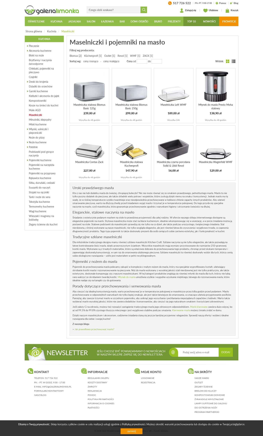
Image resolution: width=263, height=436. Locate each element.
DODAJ (225, 352)
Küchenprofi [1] (93, 55)
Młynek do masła (126, 277)
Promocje (229, 21)
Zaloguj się (188, 10)
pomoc (92, 395)
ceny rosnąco (90, 61)
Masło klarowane (199, 306)
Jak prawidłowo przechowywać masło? (94, 329)
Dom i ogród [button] (139, 21)
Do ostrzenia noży (206, 407)
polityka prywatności (101, 399)
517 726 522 (51, 378)
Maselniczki (67, 31)
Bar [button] (122, 21)
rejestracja (148, 382)
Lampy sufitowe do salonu (211, 403)
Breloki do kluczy (205, 390)
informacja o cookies (101, 403)
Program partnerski (207, 412)
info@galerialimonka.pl (56, 386)
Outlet (199, 382)
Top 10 (191, 21)
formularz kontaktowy (49, 390)
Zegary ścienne (204, 386)
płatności (93, 407)
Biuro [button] (158, 21)
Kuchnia (51, 31)
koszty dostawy (97, 382)
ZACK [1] (148, 55)
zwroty (92, 386)
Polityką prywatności (133, 424)
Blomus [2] (76, 55)
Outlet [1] (109, 55)
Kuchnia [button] (56, 21)
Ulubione (210, 10)
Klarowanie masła (181, 310)
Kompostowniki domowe (210, 395)
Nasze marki (202, 378)
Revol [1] (122, 55)
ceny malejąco (111, 61)
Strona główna (34, 31)
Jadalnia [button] (74, 21)
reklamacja (95, 390)
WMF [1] (135, 55)
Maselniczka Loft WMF (173, 104)
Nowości (209, 21)
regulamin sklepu (98, 378)
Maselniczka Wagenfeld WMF (215, 162)
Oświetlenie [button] (36, 21)
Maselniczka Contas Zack (89, 162)
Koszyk (231, 10)
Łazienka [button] (107, 21)
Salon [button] (91, 21)
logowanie (147, 378)
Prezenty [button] (174, 21)
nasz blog (40, 395)
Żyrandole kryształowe (209, 399)
